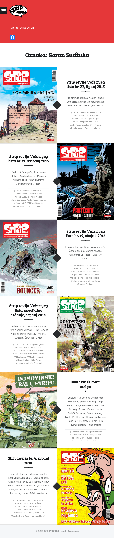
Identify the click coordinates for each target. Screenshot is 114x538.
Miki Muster (96, 125)
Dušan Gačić (96, 435)
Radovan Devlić (22, 363)
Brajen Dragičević (37, 344)
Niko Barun (36, 360)
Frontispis (73, 531)
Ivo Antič (94, 122)
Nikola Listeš (76, 128)
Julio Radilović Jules (80, 125)
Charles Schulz (94, 112)
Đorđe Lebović (93, 115)
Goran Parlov (35, 509)
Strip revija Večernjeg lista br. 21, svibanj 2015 (28, 158)
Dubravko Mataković (79, 435)
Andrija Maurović (24, 500)
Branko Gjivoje (22, 503)
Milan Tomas (20, 357)
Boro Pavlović (39, 500)
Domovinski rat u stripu (85, 384)
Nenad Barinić (23, 360)
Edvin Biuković (22, 347)
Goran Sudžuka (79, 119)
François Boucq (78, 271)
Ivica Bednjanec (81, 122)
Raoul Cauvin (19, 206)
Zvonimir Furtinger (92, 128)
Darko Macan (78, 115)
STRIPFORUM (51, 531)
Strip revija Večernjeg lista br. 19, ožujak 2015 (85, 233)
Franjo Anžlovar (21, 351)
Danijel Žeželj (36, 503)
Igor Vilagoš (94, 119)
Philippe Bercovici (35, 203)
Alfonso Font (80, 112)
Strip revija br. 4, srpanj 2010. (28, 460)
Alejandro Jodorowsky (88, 265)
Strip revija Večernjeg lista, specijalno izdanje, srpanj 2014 (28, 310)
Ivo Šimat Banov (37, 512)
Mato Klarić (39, 354)
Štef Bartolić (36, 363)
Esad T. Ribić (36, 347)
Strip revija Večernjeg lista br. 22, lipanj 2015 (85, 84)
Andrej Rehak (22, 344)
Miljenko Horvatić (35, 357)
